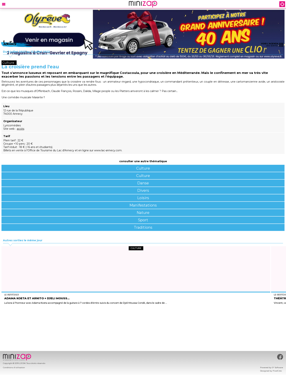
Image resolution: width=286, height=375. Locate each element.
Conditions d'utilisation (14, 367)
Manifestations (143, 205)
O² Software (277, 367)
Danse (143, 183)
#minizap (280, 357)
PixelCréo (277, 371)
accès (20, 128)
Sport (143, 220)
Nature (143, 212)
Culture (143, 168)
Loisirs (143, 198)
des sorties (272, 44)
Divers (143, 190)
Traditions (143, 227)
